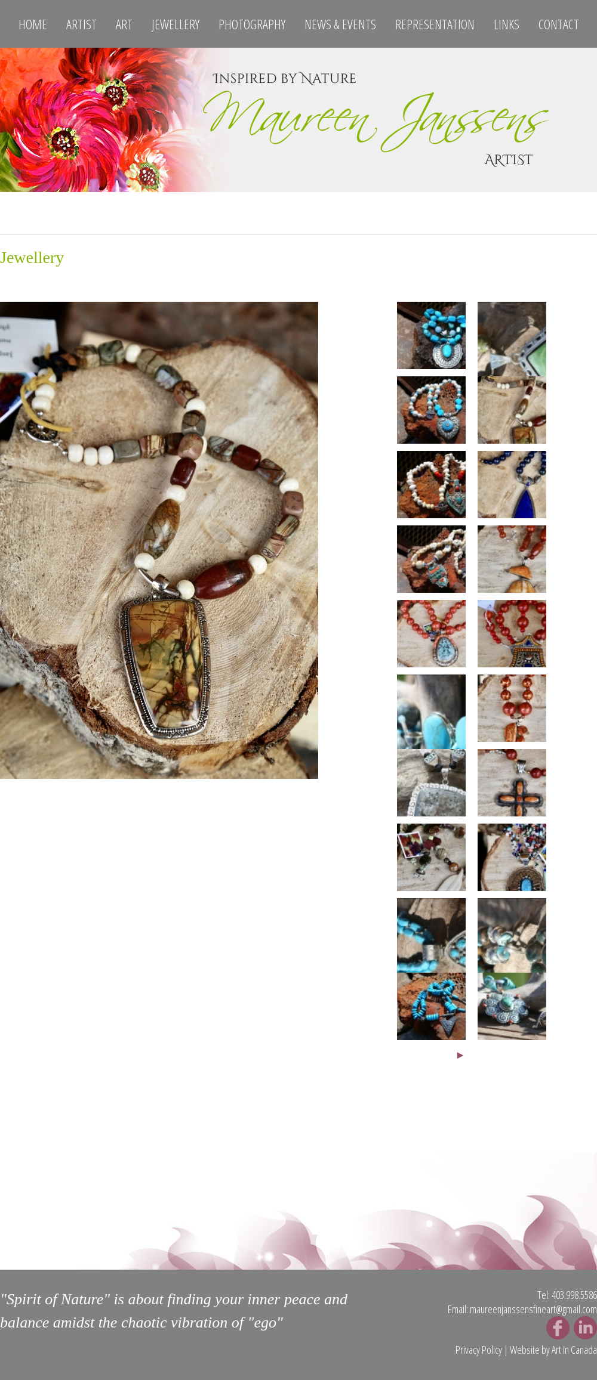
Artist (81, 24)
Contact (558, 24)
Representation (435, 24)
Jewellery (175, 24)
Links (506, 24)
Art (124, 24)
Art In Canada (574, 1349)
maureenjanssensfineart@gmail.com (533, 1309)
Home (33, 24)
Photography (252, 24)
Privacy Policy (479, 1349)
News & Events (340, 24)
